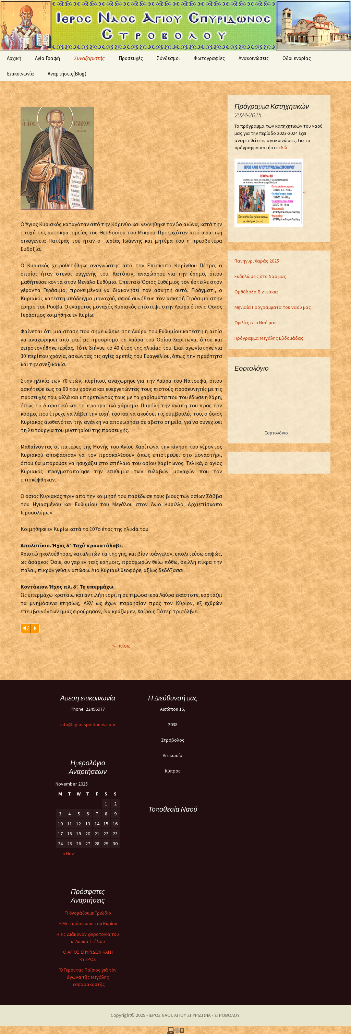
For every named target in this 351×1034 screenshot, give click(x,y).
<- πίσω (121, 645)
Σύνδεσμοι (168, 58)
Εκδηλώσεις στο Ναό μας (260, 276)
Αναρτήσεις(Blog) (67, 73)
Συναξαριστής (89, 58)
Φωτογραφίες (209, 58)
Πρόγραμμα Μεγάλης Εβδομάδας (268, 338)
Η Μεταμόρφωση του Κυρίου (88, 923)
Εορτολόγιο (276, 433)
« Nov (68, 853)
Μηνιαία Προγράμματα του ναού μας (272, 307)
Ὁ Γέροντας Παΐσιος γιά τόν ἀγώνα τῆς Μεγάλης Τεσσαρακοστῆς (88, 977)
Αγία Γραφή (47, 58)
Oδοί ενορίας (296, 58)
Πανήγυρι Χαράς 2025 (256, 261)
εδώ (283, 147)
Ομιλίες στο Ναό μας (255, 323)
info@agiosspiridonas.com (87, 724)
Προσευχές (131, 58)
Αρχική (14, 58)
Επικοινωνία (20, 73)
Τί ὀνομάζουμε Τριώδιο (88, 913)
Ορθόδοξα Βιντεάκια (256, 292)
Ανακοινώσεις (254, 58)
